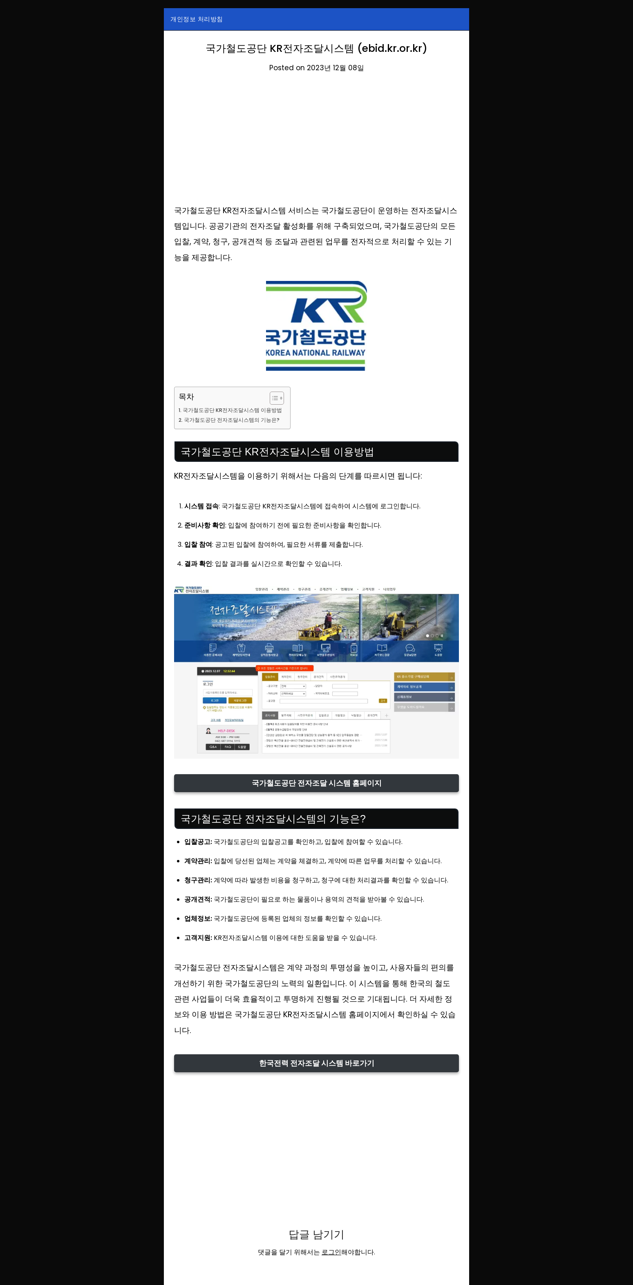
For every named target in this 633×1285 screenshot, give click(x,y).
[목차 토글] (282, 398)
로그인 (331, 1252)
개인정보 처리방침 (196, 19)
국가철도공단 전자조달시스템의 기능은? (237, 420)
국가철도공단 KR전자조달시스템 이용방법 (237, 410)
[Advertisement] (316, 142)
